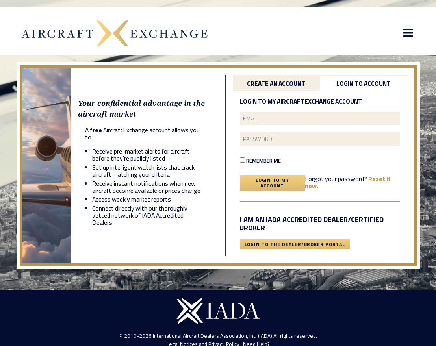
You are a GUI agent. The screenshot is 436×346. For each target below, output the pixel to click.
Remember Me (260, 161)
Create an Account (276, 83)
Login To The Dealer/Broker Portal (295, 244)
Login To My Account (272, 182)
